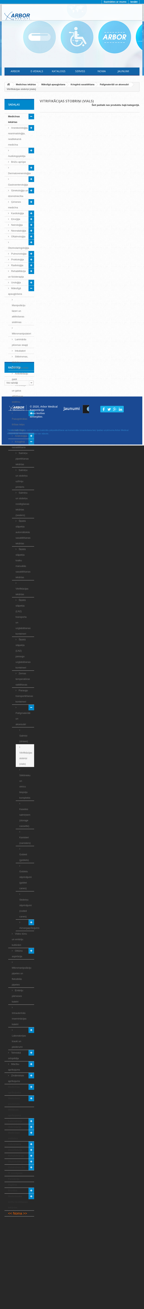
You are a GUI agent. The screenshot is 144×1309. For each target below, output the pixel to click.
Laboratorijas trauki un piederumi (19, 1041)
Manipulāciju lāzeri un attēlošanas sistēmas (18, 314)
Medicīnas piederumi (14, 1101)
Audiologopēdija (17, 156)
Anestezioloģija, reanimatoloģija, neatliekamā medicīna (18, 136)
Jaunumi (123, 71)
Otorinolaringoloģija (18, 248)
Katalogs (58, 71)
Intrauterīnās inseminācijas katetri (19, 1019)
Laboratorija (15, 1121)
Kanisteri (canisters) (25, 840)
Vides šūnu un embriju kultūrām (19, 939)
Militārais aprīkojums (14, 1112)
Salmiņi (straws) (23, 738)
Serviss (80, 71)
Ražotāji (14, 1227)
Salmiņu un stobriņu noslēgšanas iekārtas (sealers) (22, 504)
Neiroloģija (16, 224)
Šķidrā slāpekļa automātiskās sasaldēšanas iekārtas (23, 532)
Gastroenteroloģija (18, 184)
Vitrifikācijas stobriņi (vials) (25, 758)
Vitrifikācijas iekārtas (22, 591)
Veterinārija (14, 1127)
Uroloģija (15, 282)
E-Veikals (37, 71)
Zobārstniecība (16, 1167)
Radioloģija (16, 265)
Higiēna (12, 1184)
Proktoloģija (17, 259)
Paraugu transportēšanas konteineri (24, 696)
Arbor (15, 71)
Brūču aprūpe (18, 161)
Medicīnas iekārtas (14, 119)
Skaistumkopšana (18, 1161)
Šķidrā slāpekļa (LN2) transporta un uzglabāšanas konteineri (23, 617)
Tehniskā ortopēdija (14, 1055)
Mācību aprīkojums (14, 1067)
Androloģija (20, 435)
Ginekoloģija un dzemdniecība (18, 193)
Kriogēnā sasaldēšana (19, 444)
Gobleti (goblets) (24, 857)
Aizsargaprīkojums (26, 928)
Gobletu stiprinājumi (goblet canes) (25, 880)
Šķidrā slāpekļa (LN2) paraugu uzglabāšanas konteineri (23, 653)
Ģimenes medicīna (14, 204)
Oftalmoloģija (17, 236)
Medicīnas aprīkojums (14, 1090)
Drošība (12, 1190)
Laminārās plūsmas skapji (20, 342)
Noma (102, 71)
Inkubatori (20, 350)
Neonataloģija (18, 230)
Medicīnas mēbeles (14, 1135)
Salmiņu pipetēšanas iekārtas (22, 459)
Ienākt (133, 1)
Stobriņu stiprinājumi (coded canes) (25, 908)
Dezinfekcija (15, 1150)
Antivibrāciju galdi (20, 376)
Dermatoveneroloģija (19, 173)
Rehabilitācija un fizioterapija (17, 274)
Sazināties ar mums (115, 1)
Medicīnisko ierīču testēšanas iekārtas (18, 1202)
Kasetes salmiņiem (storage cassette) (24, 817)
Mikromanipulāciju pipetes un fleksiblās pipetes (21, 976)
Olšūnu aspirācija (17, 953)
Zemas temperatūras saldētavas (23, 679)
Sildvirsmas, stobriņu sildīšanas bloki (20, 362)
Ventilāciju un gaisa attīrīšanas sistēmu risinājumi (19, 396)
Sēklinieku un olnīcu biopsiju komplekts (24, 786)
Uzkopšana (14, 1144)
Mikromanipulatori (21, 333)
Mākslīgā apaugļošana (15, 291)
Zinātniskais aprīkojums (16, 1078)
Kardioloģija (17, 213)
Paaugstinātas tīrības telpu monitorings (19, 424)
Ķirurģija (15, 219)
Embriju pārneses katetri (17, 996)
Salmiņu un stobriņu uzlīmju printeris (22, 478)
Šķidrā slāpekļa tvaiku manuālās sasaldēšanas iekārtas (23, 563)
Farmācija (14, 1179)
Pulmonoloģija (18, 253)
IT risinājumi (15, 1173)
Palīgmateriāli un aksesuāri (23, 719)
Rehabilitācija (16, 1155)
